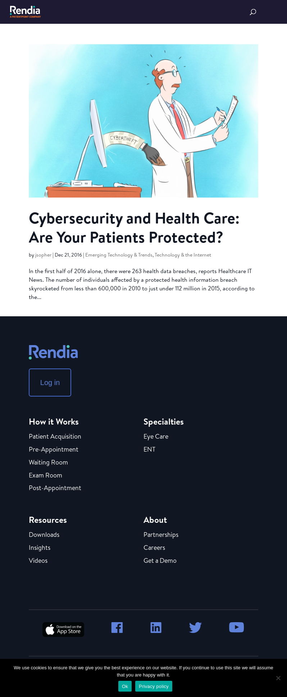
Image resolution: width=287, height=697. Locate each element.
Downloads (44, 535)
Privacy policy (154, 686)
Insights (39, 548)
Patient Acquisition (55, 437)
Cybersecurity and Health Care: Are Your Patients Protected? (134, 227)
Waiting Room (48, 463)
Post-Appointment (55, 488)
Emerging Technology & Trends (118, 254)
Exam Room (45, 476)
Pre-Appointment (53, 450)
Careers (154, 548)
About (155, 519)
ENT (149, 450)
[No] (278, 678)
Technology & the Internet (183, 254)
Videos (38, 561)
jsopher (43, 254)
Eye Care (156, 437)
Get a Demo (160, 561)
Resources (48, 519)
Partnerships (161, 535)
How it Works (54, 421)
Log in (50, 382)
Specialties (164, 421)
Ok (125, 686)
